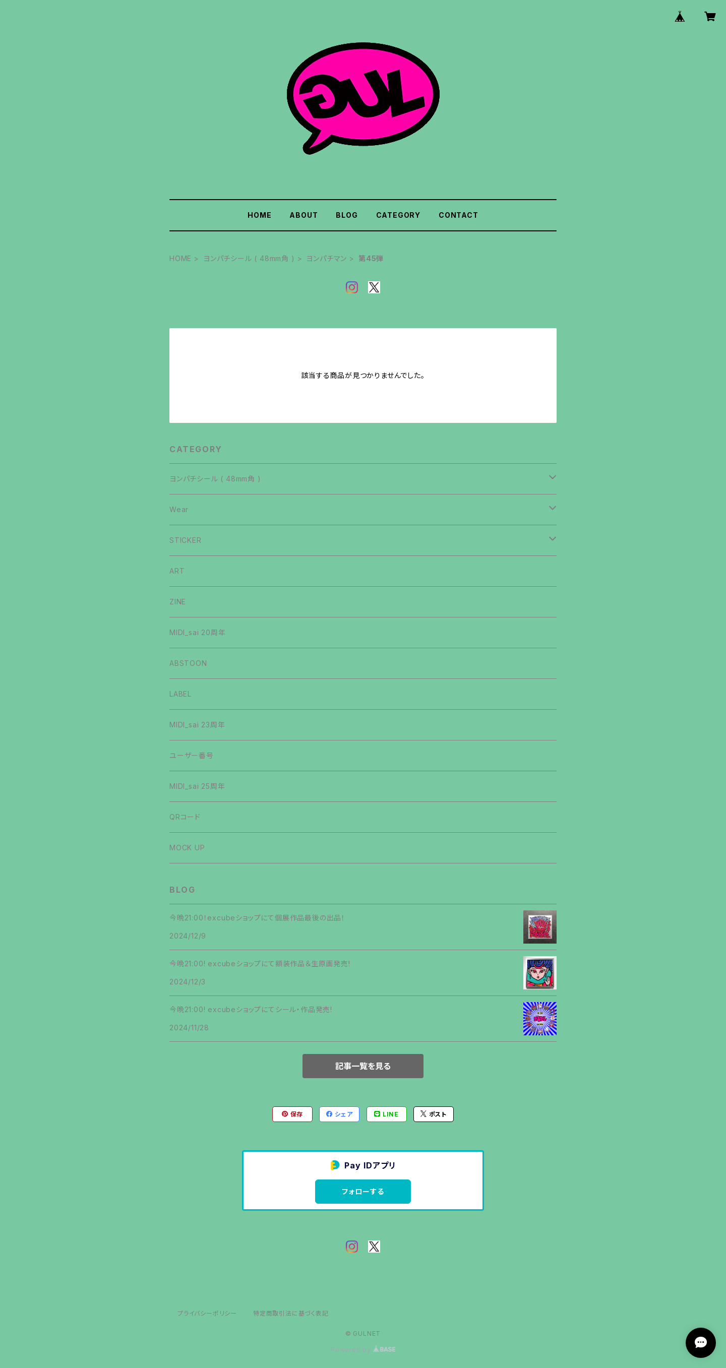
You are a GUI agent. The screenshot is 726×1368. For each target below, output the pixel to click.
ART (177, 571)
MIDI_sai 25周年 (197, 786)
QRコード (185, 817)
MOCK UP (187, 847)
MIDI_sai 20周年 (197, 632)
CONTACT (458, 215)
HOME (259, 215)
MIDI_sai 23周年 (197, 724)
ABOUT (303, 215)
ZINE (177, 601)
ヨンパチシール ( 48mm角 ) (249, 258)
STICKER (185, 540)
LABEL (180, 694)
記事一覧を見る (363, 1066)
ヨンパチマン (326, 258)
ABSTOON (188, 663)
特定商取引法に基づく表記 (291, 1313)
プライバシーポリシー (207, 1313)
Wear (179, 509)
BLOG (346, 215)
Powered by (363, 1349)
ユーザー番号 (191, 755)
